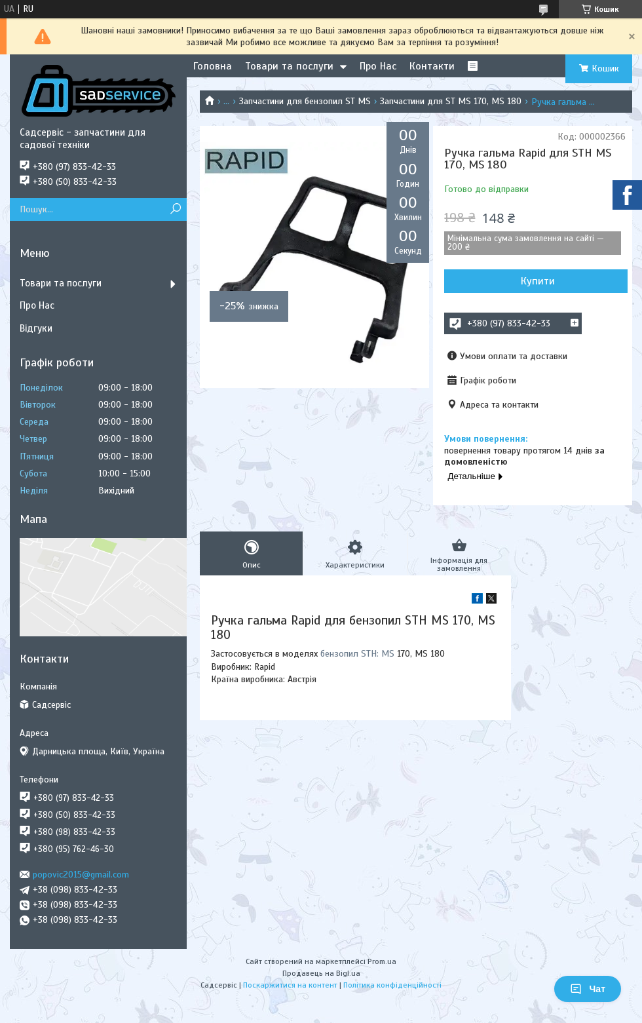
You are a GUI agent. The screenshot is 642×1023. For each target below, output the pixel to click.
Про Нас (378, 66)
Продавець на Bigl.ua (321, 973)
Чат (587, 989)
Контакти (432, 66)
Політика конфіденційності (392, 985)
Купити (538, 281)
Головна (212, 66)
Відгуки (36, 328)
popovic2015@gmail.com (81, 874)
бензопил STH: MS (357, 653)
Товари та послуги (289, 66)
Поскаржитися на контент (290, 985)
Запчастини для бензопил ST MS (305, 101)
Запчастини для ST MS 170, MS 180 (450, 101)
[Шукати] (175, 209)
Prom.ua (382, 961)
